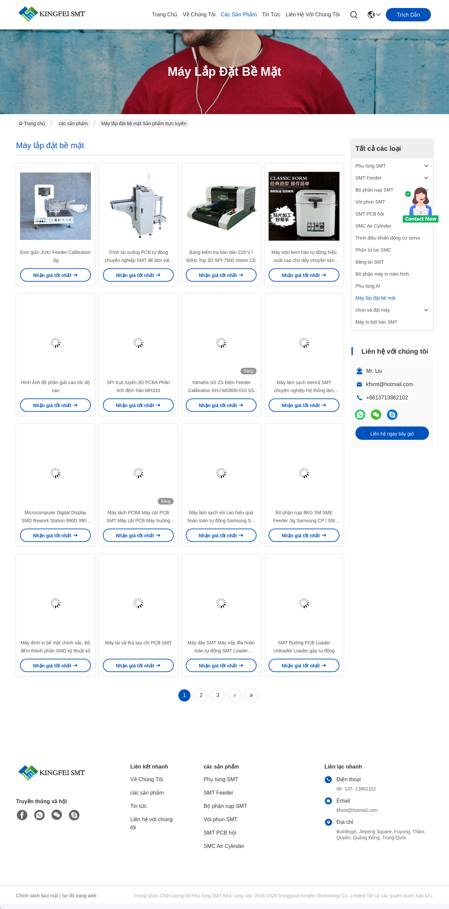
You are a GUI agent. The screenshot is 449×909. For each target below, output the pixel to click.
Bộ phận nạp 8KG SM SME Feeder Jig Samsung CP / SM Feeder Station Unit (304, 520)
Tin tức (271, 14)
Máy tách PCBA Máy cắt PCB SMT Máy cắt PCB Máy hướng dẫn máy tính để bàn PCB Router (138, 520)
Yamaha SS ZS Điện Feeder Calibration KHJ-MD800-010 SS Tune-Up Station (221, 390)
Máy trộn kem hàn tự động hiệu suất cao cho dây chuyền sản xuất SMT (304, 260)
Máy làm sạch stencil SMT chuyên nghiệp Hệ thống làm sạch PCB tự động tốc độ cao (303, 390)
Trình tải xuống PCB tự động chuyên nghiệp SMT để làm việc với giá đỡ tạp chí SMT (138, 260)
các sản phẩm (239, 14)
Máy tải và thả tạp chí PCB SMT (138, 642)
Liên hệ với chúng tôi (313, 14)
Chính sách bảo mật (37, 895)
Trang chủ (164, 14)
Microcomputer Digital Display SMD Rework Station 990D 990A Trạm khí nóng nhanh (55, 520)
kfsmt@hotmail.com (389, 384)
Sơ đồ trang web (79, 895)
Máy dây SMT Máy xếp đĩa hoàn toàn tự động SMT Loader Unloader (221, 650)
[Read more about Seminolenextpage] (235, 695)
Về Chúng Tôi (199, 14)
